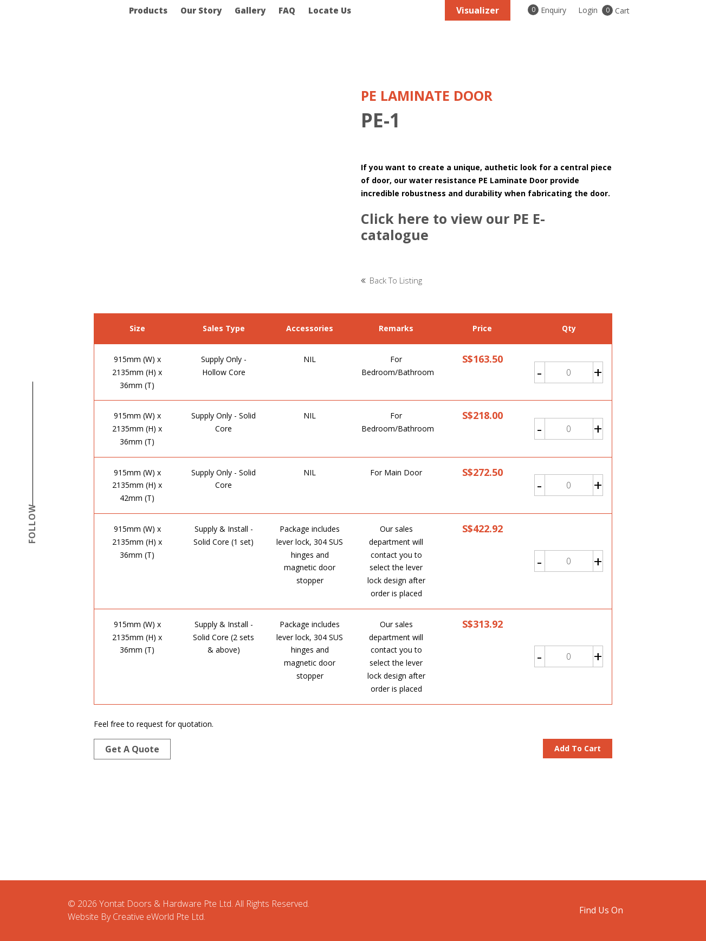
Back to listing (396, 280)
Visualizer (477, 10)
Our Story (201, 10)
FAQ (286, 10)
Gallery (250, 10)
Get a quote (132, 749)
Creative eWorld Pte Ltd (158, 917)
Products (148, 10)
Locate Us (329, 10)
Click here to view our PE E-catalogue (453, 226)
